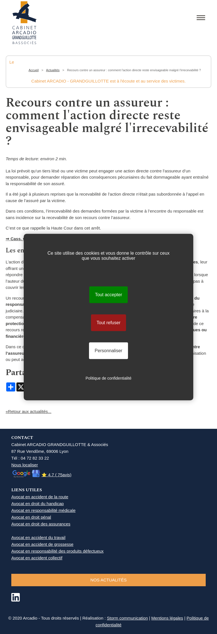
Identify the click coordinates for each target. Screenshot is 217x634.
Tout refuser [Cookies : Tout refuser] (108, 322)
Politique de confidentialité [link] (109, 378)
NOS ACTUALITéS (108, 579)
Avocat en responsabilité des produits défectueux (57, 551)
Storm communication (127, 618)
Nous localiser (24, 464)
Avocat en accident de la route (39, 496)
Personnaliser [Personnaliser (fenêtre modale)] (108, 350)
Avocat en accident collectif (36, 557)
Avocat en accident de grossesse (42, 544)
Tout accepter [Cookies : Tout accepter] (108, 294)
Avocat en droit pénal (31, 517)
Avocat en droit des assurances (40, 524)
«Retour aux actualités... (28, 411)
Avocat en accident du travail (38, 537)
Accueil (33, 70)
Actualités (53, 70)
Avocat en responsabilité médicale (43, 510)
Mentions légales (167, 618)
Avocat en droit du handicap (37, 503)
